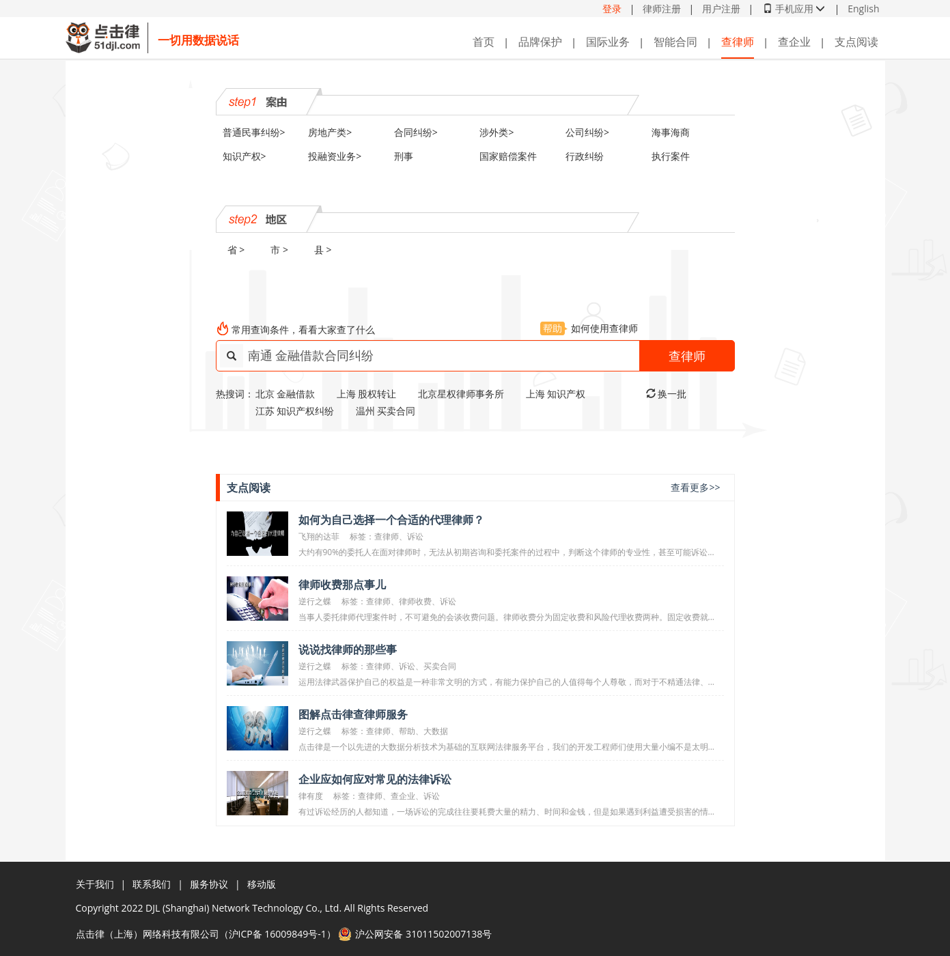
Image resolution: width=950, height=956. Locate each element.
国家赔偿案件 (508, 156)
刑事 (403, 156)
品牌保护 (540, 41)
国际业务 (608, 41)
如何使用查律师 (589, 328)
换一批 (666, 393)
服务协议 (209, 883)
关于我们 (95, 883)
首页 (483, 41)
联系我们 (151, 883)
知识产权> (244, 156)
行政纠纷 (584, 156)
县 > (323, 249)
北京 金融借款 (285, 393)
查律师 (737, 41)
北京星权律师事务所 (461, 393)
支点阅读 (856, 41)
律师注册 (662, 8)
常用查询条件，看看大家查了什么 (303, 329)
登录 (611, 8)
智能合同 (675, 41)
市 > (279, 249)
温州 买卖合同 (386, 410)
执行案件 (671, 156)
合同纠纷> (416, 132)
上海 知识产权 (556, 393)
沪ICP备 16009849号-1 (277, 933)
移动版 (261, 883)
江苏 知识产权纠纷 (295, 410)
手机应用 (794, 8)
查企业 (794, 41)
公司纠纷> (587, 132)
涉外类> (496, 132)
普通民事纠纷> (254, 132)
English (863, 8)
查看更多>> (695, 487)
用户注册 (721, 8)
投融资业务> (334, 156)
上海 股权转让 (367, 393)
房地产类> (330, 132)
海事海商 (671, 132)
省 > (236, 249)
